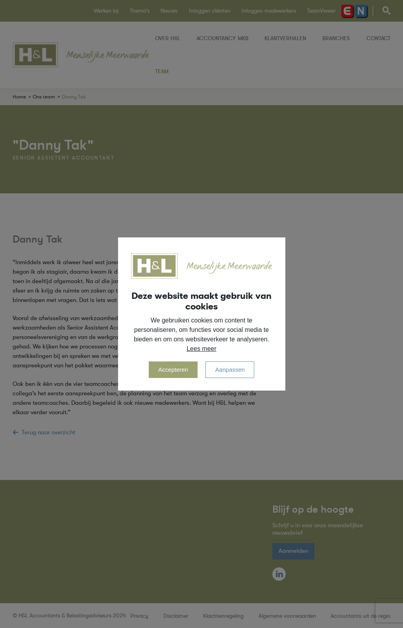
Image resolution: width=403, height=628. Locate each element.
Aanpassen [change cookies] (230, 369)
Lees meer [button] (201, 348)
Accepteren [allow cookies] (173, 369)
